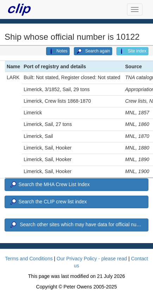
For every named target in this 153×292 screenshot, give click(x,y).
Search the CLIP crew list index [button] (48, 202)
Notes (57, 51)
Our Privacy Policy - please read (92, 258)
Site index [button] (132, 51)
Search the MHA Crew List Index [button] (49, 185)
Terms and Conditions (28, 258)
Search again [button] (93, 51)
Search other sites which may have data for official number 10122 (78, 225)
